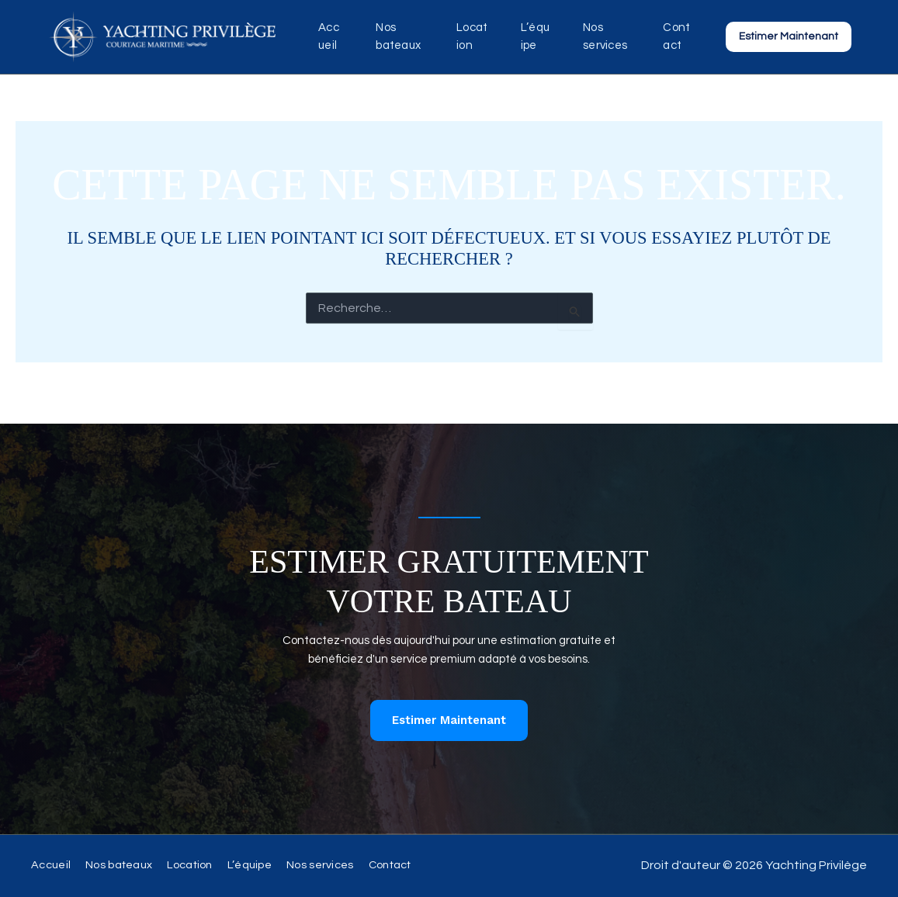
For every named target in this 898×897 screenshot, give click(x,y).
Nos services (600, 36)
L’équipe (536, 36)
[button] (788, 36)
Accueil (328, 36)
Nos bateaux (393, 36)
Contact (677, 36)
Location (472, 36)
